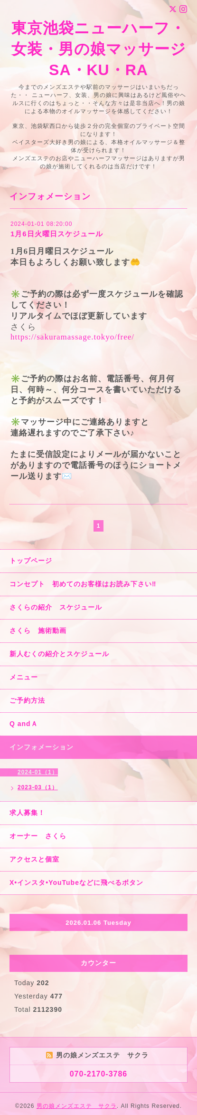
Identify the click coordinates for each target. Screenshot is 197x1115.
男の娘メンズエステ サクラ (77, 1106)
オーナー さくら (37, 836)
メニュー (23, 677)
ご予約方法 (27, 700)
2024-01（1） (38, 772)
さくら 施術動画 (37, 630)
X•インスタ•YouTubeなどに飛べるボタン (76, 882)
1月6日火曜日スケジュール (56, 234)
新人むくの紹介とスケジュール (59, 654)
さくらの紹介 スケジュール (55, 607)
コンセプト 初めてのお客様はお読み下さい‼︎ (82, 584)
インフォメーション (41, 747)
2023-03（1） (38, 787)
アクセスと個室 (34, 859)
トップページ (30, 560)
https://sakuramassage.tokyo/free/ (72, 336)
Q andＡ (23, 723)
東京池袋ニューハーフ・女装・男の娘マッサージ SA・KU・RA (98, 48)
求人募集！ (27, 812)
